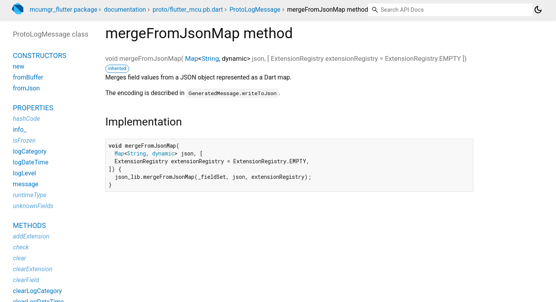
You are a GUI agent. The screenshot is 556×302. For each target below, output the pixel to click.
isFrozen (24, 140)
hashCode (26, 118)
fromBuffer (28, 77)
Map (191, 58)
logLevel (24, 173)
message (25, 184)
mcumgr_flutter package (63, 9)
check (21, 247)
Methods (29, 225)
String (209, 58)
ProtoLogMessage (255, 9)
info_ (20, 129)
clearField (26, 280)
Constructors (39, 55)
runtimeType (29, 195)
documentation (125, 9)
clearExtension (32, 269)
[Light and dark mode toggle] (538, 10)
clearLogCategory (37, 291)
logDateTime (30, 162)
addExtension (31, 236)
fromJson (26, 88)
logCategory (29, 151)
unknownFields (33, 206)
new (18, 66)
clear (19, 258)
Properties (33, 108)
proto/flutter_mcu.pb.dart (188, 9)
